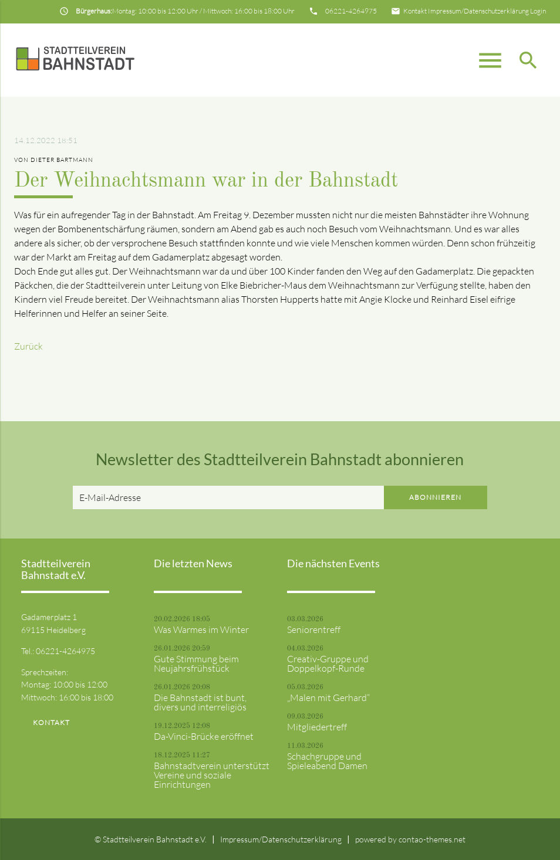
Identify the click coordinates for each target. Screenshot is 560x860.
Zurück (28, 346)
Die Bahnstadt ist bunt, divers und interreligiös (200, 702)
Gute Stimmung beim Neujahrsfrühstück (196, 663)
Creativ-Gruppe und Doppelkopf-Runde (328, 663)
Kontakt (415, 10)
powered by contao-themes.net (410, 839)
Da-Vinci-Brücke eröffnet (204, 736)
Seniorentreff (313, 629)
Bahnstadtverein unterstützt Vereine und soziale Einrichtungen (211, 775)
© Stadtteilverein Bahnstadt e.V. (151, 839)
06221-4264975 (351, 10)
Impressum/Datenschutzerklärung (478, 10)
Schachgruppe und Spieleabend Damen (327, 760)
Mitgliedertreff (317, 727)
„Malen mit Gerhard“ (328, 697)
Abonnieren (435, 497)
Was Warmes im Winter (201, 629)
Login (538, 10)
